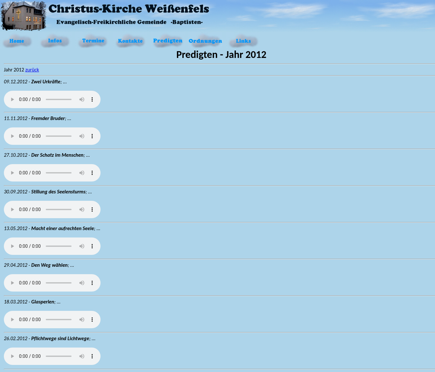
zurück (32, 70)
